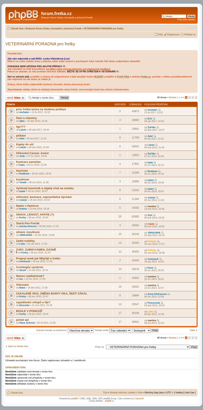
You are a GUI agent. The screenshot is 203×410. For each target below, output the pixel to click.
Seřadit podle (113, 330)
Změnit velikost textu (192, 28)
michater (24, 112)
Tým (105, 392)
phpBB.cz (109, 401)
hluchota (22, 170)
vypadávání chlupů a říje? (33, 302)
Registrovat (173, 34)
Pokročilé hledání (187, 19)
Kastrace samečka (28, 161)
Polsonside (154, 303)
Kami (150, 267)
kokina (23, 208)
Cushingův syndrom (29, 267)
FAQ (160, 34)
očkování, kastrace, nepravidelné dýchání (44, 197)
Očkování (22, 284)
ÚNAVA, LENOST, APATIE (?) (35, 214)
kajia (21, 164)
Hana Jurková (27, 322)
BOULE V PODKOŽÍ (29, 311)
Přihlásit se (190, 34)
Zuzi (150, 215)
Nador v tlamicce (27, 205)
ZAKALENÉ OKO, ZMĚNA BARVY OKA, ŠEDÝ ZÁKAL (51, 293)
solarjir (23, 200)
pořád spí (22, 319)
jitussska (24, 305)
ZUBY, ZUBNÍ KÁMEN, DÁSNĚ (36, 249)
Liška (151, 311)
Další (192, 330)
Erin (150, 118)
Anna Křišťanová (157, 294)
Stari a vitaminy (26, 118)
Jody (22, 156)
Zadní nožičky (25, 240)
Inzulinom (22, 179)
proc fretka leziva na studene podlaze (41, 109)
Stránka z (175, 97)
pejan (151, 180)
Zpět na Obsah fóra (18, 346)
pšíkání (21, 135)
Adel (21, 138)
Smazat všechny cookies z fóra (126, 392)
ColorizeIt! (139, 398)
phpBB (74, 398)
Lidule (22, 129)
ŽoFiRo (152, 127)
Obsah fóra (17, 28)
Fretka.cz (146, 76)
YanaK (22, 182)
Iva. (21, 279)
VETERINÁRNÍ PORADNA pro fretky (104, 28)
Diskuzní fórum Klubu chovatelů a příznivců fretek (54, 28)
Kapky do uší (25, 144)
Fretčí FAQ (123, 76)
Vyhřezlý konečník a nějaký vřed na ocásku (45, 188)
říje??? (20, 126)
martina (152, 206)
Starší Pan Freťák (28, 223)
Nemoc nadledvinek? (30, 276)
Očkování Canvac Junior (32, 153)
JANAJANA (25, 235)
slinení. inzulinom (28, 232)
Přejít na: (99, 347)
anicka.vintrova (27, 226)
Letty (22, 243)
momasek (24, 261)
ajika (21, 121)
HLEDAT (98, 76)
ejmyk (22, 270)
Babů (22, 287)
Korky (22, 217)
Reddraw (24, 173)
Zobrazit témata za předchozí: (65, 330)
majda (151, 224)
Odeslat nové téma (15, 97)
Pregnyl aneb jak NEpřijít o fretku (38, 258)
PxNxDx (152, 241)
